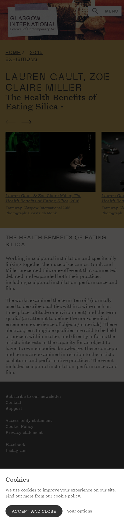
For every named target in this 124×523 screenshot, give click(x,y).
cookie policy (67, 496)
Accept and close (34, 511)
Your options (79, 511)
